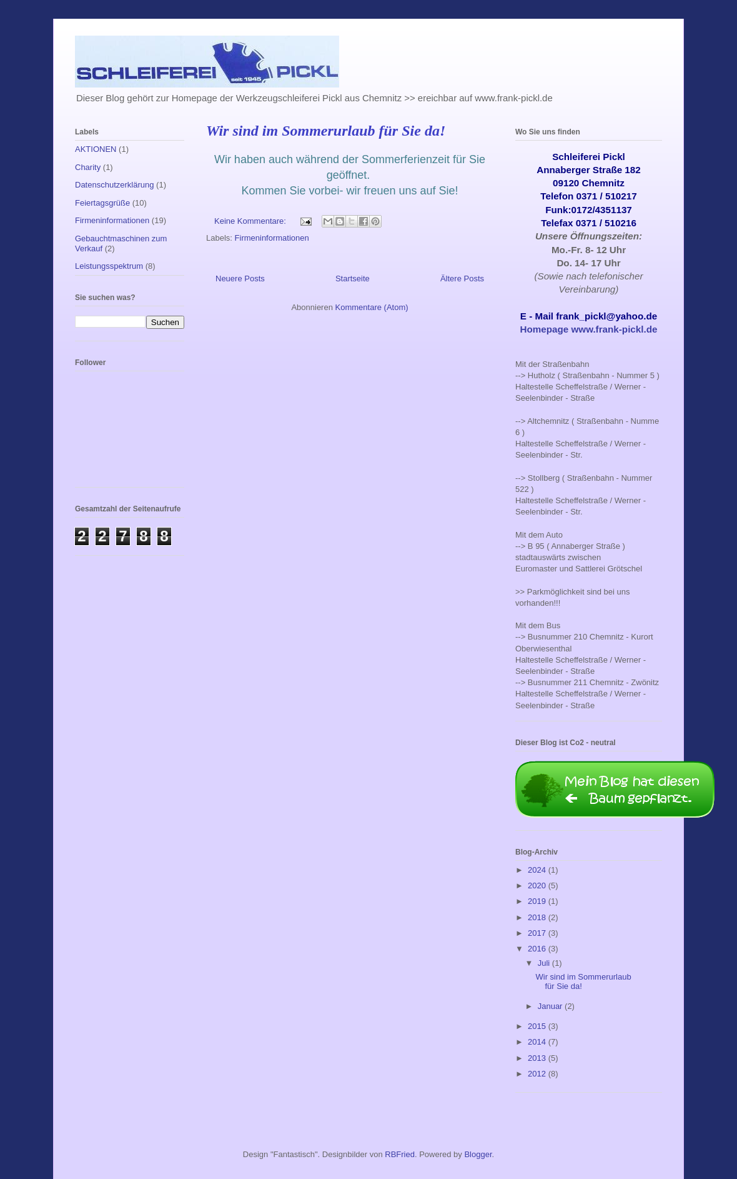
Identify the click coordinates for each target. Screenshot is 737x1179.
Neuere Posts (240, 278)
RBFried (400, 1154)
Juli (545, 963)
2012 (538, 1073)
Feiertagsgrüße (102, 203)
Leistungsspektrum (109, 266)
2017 (538, 933)
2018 (538, 917)
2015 (538, 1026)
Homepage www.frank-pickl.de (589, 329)
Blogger (478, 1154)
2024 (538, 870)
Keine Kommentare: (251, 221)
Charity (88, 167)
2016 (538, 948)
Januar (551, 1006)
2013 (538, 1058)
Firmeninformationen (272, 238)
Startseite (352, 278)
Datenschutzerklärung (114, 184)
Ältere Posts (462, 278)
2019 (538, 901)
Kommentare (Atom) (371, 307)
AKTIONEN (95, 149)
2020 (538, 885)
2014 (538, 1041)
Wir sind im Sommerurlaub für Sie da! (325, 131)
